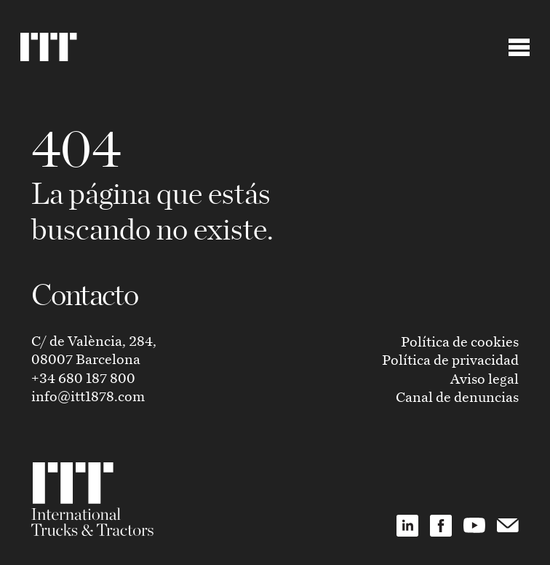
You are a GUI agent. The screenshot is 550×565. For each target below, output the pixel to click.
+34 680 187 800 (83, 377)
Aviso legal (484, 378)
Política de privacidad (450, 359)
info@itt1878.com (88, 396)
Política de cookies (460, 341)
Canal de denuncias (457, 396)
